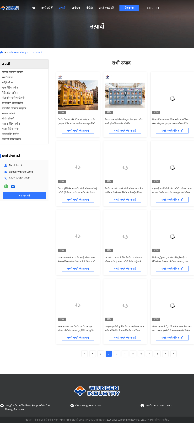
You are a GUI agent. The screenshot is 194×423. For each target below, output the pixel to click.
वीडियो (89, 8)
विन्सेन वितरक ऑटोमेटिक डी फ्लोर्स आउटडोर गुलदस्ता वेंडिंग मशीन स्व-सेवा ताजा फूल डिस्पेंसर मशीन (77, 123)
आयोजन (76, 8)
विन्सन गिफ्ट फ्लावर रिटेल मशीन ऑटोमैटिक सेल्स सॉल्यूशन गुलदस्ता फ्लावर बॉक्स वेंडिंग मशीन (170, 123)
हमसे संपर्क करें (106, 8)
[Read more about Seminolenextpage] (84, 354)
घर (33, 8)
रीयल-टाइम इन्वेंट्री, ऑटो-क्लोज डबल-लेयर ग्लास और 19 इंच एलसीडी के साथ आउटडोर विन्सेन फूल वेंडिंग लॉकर (172, 330)
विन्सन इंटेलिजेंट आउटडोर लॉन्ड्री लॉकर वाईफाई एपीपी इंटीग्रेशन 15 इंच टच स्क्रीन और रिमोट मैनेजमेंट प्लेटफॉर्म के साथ (77, 192)
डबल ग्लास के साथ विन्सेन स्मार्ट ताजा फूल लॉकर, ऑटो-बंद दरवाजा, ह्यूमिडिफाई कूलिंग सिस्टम (76, 330)
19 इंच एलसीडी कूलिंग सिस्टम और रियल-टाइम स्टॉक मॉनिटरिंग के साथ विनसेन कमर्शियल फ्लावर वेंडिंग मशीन (124, 330)
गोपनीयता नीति (41, 419)
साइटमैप (28, 419)
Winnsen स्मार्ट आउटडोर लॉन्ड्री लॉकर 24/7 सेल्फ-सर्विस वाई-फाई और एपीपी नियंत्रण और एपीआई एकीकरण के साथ (77, 261)
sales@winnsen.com (21, 171)
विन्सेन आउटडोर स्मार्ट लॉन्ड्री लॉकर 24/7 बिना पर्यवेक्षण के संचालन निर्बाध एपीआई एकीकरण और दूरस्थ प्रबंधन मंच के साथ (124, 192)
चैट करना (129, 8)
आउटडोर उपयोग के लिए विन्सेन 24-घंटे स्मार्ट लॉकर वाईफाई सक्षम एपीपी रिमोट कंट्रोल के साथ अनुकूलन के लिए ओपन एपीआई (123, 261)
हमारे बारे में (47, 8)
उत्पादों (62, 8)
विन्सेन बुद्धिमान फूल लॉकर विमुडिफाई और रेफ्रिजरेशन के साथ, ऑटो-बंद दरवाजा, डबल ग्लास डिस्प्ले (170, 261)
